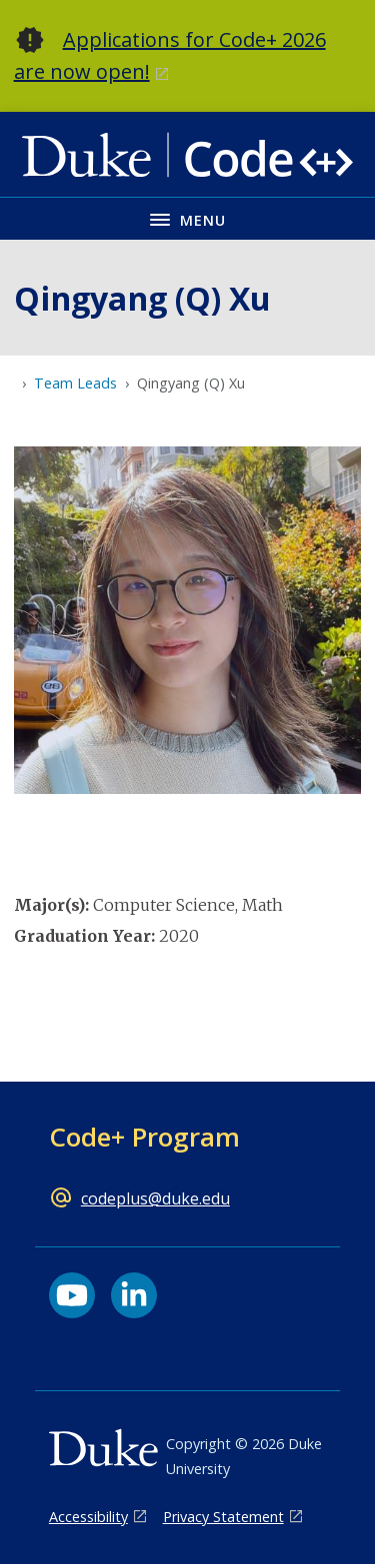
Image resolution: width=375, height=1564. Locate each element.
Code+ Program (144, 1137)
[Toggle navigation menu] (187, 218)
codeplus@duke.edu (155, 1198)
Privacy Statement (223, 1516)
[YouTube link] (72, 1295)
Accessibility (88, 1516)
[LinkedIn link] (134, 1295)
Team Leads (75, 383)
